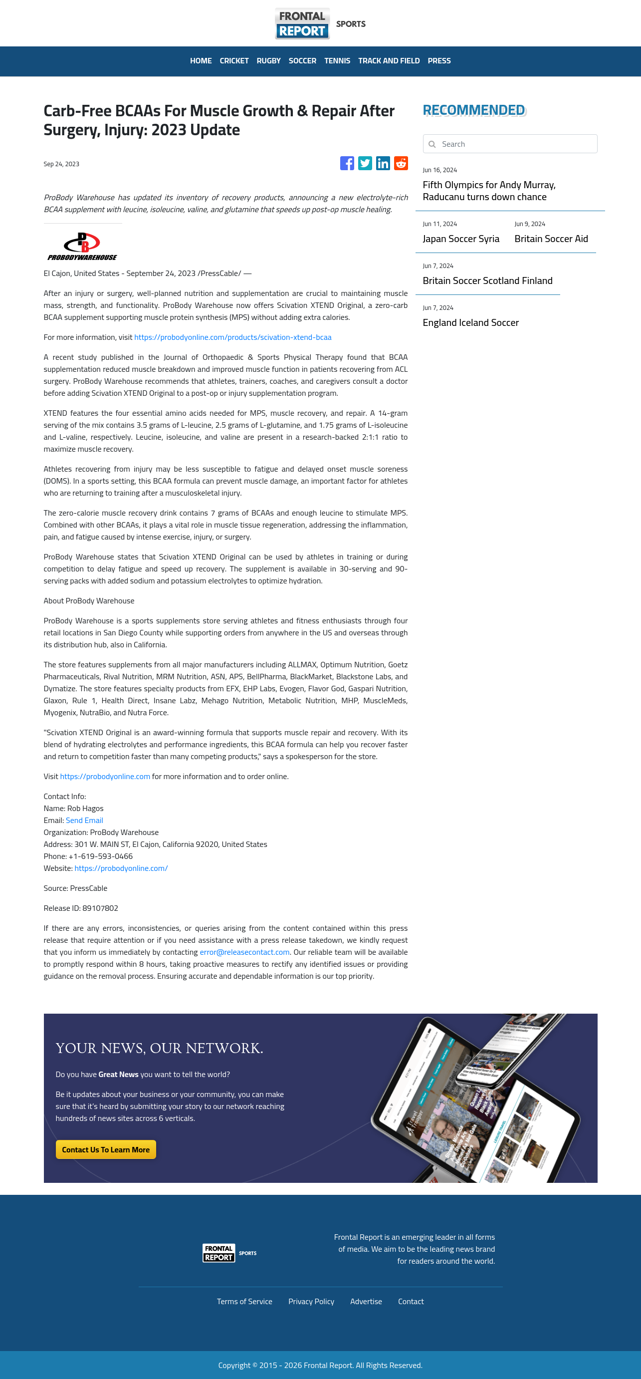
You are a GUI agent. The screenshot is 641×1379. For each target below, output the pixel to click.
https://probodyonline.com (105, 776)
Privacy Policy (311, 1301)
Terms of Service (244, 1301)
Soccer (302, 60)
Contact (411, 1301)
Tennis (337, 60)
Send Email (84, 820)
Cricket (234, 60)
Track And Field (389, 60)
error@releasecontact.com (245, 951)
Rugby (269, 60)
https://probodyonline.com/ (121, 867)
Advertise (366, 1301)
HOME (201, 60)
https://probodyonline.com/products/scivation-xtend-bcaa (233, 336)
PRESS (439, 60)
